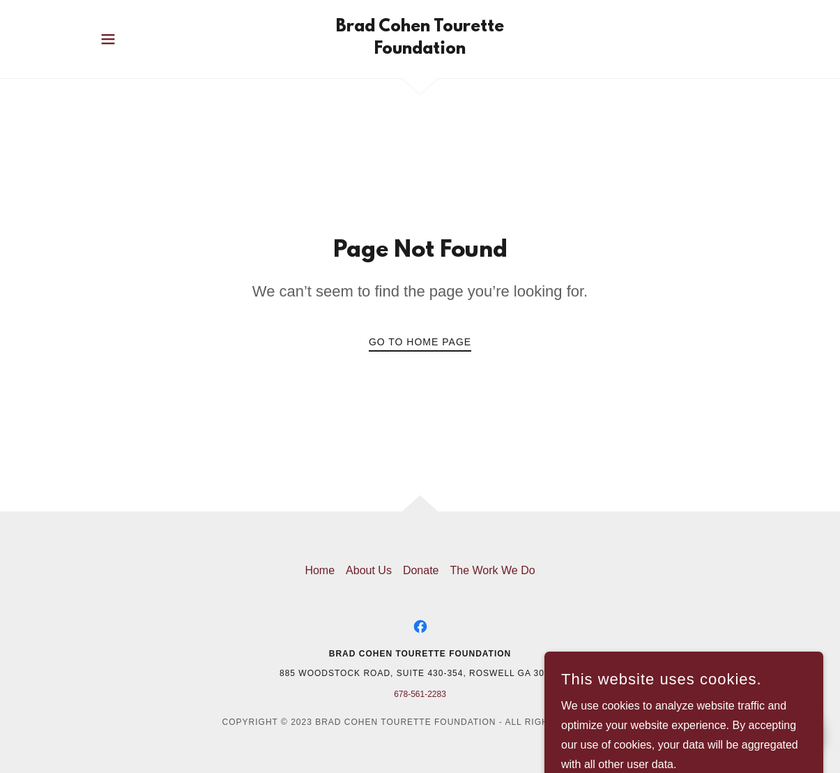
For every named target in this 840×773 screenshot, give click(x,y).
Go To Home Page (420, 341)
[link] (419, 50)
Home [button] (320, 570)
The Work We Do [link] (492, 570)
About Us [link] (369, 570)
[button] (108, 39)
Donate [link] (421, 570)
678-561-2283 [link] (420, 694)
